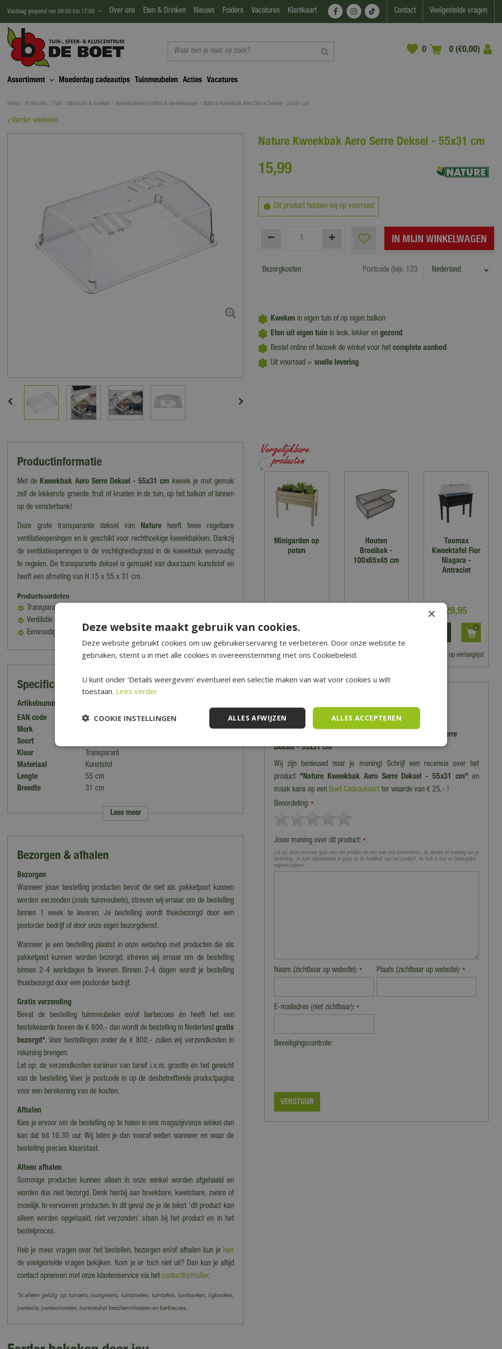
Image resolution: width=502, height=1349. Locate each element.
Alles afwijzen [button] (257, 717)
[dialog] (251, 674)
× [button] (431, 614)
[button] (129, 718)
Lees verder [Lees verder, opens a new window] (136, 691)
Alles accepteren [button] (366, 717)
